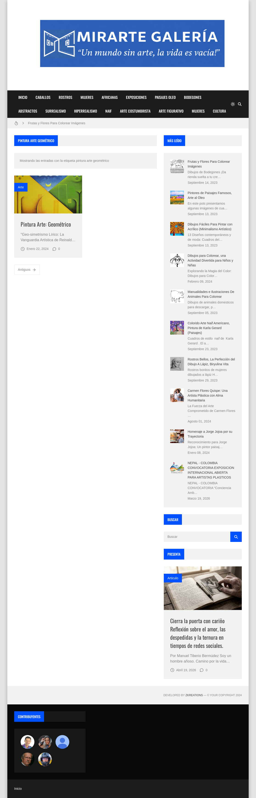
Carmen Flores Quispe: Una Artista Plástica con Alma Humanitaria (208, 395)
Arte (21, 187)
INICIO (22, 97)
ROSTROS (65, 97)
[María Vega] (62, 742)
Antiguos (27, 270)
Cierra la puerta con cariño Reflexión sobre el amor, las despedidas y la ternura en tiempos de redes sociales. (197, 633)
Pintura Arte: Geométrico (46, 224)
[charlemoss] (27, 759)
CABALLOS (43, 97)
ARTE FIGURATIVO (171, 111)
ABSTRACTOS (27, 111)
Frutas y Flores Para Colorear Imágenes (56, 123)
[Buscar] (240, 104)
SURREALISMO (55, 111)
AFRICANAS (110, 97)
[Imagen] (48, 195)
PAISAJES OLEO (165, 97)
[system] (233, 104)
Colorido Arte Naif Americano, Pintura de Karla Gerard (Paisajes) (209, 328)
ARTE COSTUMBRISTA (135, 111)
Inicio (18, 788)
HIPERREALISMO (85, 111)
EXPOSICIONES (136, 97)
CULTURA (219, 111)
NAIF (108, 111)
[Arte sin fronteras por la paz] (27, 742)
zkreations (194, 695)
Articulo (172, 578)
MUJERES (87, 97)
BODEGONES (192, 97)
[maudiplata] (45, 759)
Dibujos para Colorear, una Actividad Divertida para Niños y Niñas (210, 260)
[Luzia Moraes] (45, 742)
